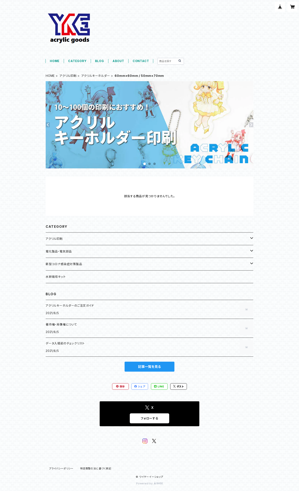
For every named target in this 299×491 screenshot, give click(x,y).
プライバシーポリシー (61, 468)
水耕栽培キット (56, 276)
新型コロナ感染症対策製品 (64, 264)
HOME (55, 61)
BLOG (99, 61)
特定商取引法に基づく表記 (95, 468)
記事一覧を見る (149, 367)
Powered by (149, 483)
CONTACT (141, 61)
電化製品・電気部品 (59, 251)
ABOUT (118, 61)
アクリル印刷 (68, 75)
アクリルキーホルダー (95, 75)
